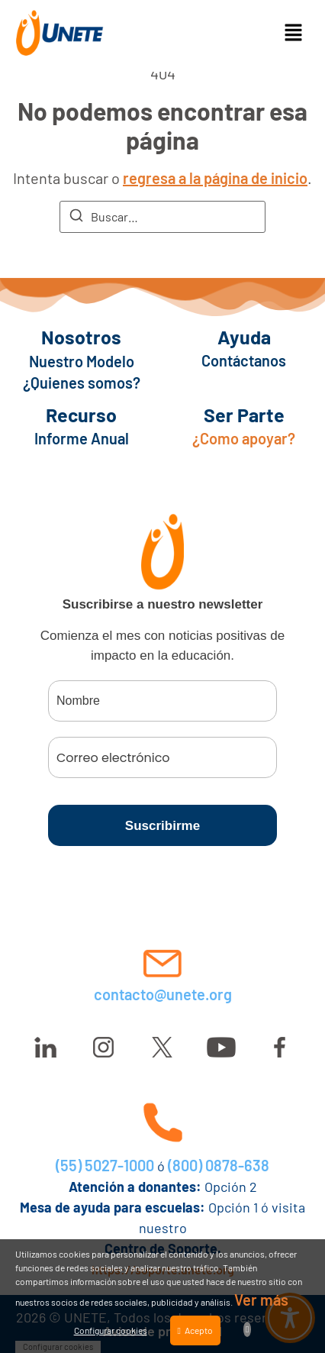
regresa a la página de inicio (215, 178)
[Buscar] (76, 218)
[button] (293, 33)
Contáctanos (243, 360)
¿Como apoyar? (243, 438)
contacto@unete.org (163, 994)
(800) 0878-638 (218, 1165)
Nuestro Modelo (81, 361)
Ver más (261, 1299)
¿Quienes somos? (81, 382)
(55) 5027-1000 (105, 1165)
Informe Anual (81, 438)
